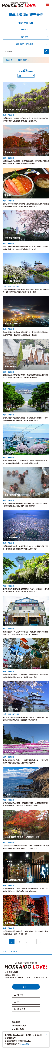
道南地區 (9, 60)
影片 (19, 1002)
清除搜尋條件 (22, 60)
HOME (5, 951)
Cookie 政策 (18, 1029)
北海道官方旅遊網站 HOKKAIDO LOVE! (19, 4)
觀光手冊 (21, 1009)
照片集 (20, 995)
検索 (46, 51)
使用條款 (16, 1021)
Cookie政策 (24, 1043)
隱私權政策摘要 (19, 1025)
